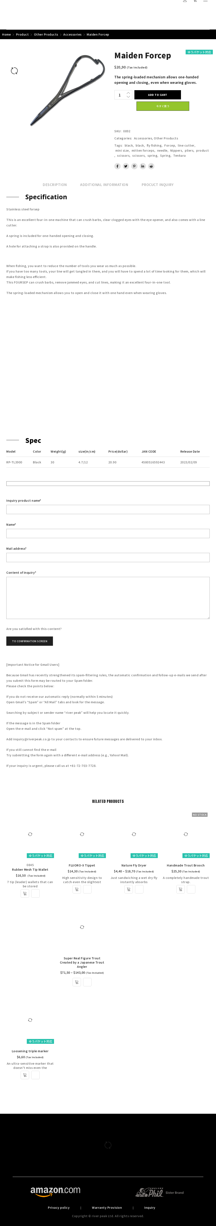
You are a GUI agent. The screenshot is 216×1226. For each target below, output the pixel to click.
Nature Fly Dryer (134, 865)
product (202, 150)
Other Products (46, 34)
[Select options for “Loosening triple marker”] (25, 1075)
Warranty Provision (107, 1207)
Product (22, 34)
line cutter (186, 145)
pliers (189, 150)
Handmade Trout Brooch (186, 865)
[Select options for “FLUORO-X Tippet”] (77, 889)
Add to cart (157, 94)
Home (6, 34)
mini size (122, 150)
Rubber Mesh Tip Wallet (30, 869)
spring (152, 155)
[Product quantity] (120, 94)
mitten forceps (143, 150)
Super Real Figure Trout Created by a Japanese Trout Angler (82, 962)
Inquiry (149, 1207)
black (129, 145)
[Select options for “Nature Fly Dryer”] (129, 889)
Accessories (72, 34)
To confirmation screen (29, 641)
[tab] (55, 184)
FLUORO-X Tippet (82, 865)
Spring (165, 155)
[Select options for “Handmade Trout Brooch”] (181, 889)
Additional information (104, 184)
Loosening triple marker (30, 1051)
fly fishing (154, 145)
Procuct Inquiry (158, 184)
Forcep (169, 145)
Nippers (176, 150)
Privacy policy (59, 1207)
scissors (123, 155)
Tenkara (179, 155)
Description (55, 184)
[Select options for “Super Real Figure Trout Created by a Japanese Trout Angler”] (77, 982)
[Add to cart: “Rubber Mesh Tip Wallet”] (25, 893)
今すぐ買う (163, 106)
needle (162, 150)
